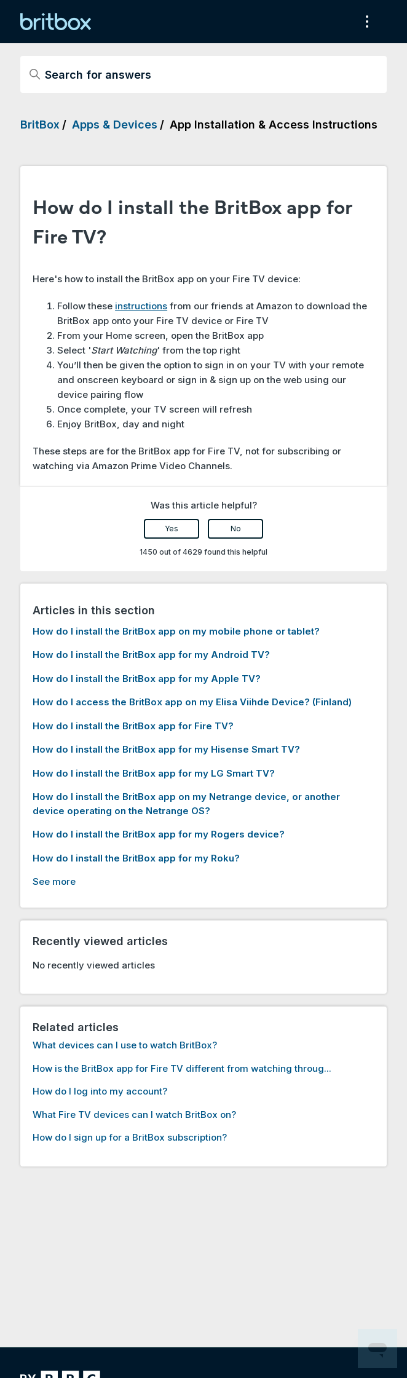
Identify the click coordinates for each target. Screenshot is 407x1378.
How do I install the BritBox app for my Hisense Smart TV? (166, 749)
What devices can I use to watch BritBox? (125, 1045)
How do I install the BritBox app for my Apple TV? (147, 678)
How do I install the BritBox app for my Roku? (136, 858)
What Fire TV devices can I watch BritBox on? (134, 1114)
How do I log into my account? (100, 1091)
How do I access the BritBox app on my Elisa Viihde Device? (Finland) (192, 702)
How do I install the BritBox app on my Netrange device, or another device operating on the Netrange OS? (186, 804)
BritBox (40, 124)
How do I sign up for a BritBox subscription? (130, 1137)
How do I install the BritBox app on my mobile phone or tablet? (176, 631)
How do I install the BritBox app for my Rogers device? (159, 834)
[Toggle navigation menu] (365, 21)
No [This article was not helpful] (236, 528)
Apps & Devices (114, 124)
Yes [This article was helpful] (171, 528)
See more (54, 881)
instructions (141, 306)
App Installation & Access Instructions (273, 124)
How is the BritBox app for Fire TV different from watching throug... (182, 1068)
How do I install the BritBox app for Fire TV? (133, 726)
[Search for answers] (203, 74)
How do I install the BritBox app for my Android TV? (151, 654)
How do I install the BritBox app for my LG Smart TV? (154, 773)
